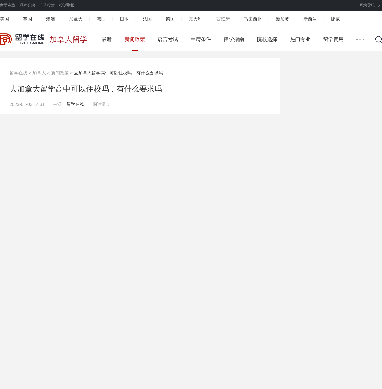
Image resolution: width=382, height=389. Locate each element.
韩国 (101, 19)
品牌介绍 (27, 5)
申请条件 (201, 39)
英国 (27, 19)
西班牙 (223, 19)
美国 (4, 19)
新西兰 (310, 19)
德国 (170, 19)
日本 (124, 19)
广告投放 (47, 5)
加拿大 (75, 19)
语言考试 (168, 39)
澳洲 (50, 19)
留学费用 (333, 39)
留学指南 (234, 39)
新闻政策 (134, 39)
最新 (107, 39)
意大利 (195, 19)
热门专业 (300, 39)
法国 (147, 19)
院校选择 (267, 39)
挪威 (335, 19)
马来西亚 (253, 19)
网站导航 (367, 5)
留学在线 (7, 5)
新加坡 (282, 19)
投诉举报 (66, 5)
